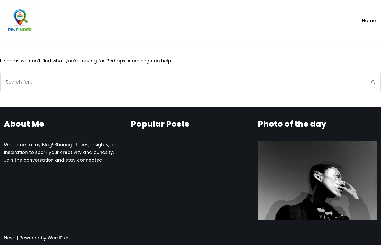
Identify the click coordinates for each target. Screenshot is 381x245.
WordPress (60, 238)
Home (369, 20)
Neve (10, 238)
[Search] (183, 82)
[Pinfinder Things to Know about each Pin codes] (20, 21)
